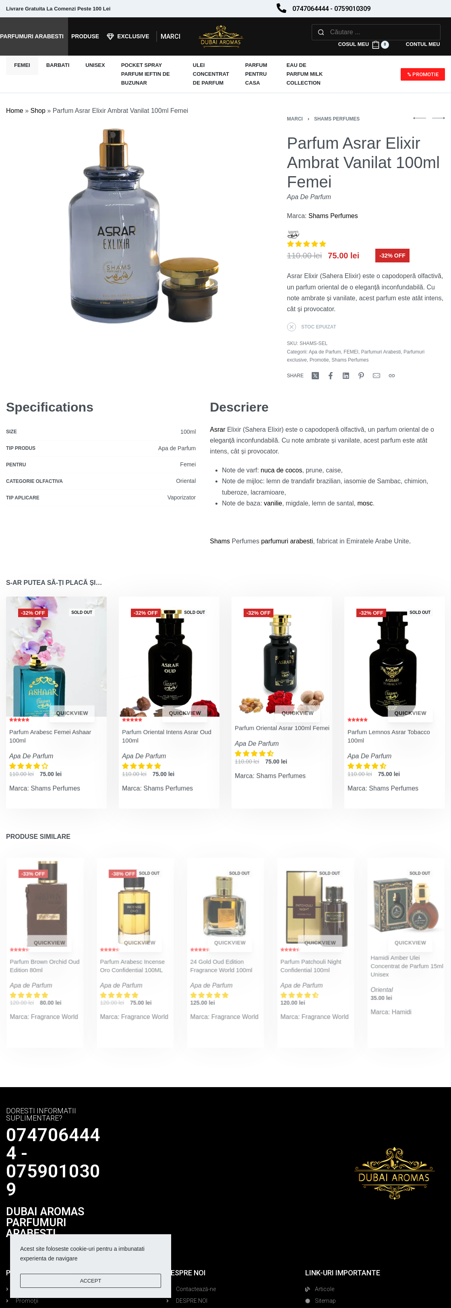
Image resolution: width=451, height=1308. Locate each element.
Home (14, 110)
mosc (364, 503)
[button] (307, 244)
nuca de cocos (281, 470)
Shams (220, 541)
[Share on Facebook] (330, 375)
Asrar (217, 429)
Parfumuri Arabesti (381, 352)
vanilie (273, 503)
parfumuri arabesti (286, 541)
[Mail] (376, 375)
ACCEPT (90, 1281)
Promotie (319, 360)
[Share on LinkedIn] (346, 375)
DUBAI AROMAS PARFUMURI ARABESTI (45, 1222)
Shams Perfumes (337, 119)
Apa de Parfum (325, 352)
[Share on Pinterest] (361, 375)
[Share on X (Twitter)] (315, 375)
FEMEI (350, 352)
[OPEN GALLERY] (131, 241)
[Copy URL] (391, 375)
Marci (295, 119)
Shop (37, 110)
